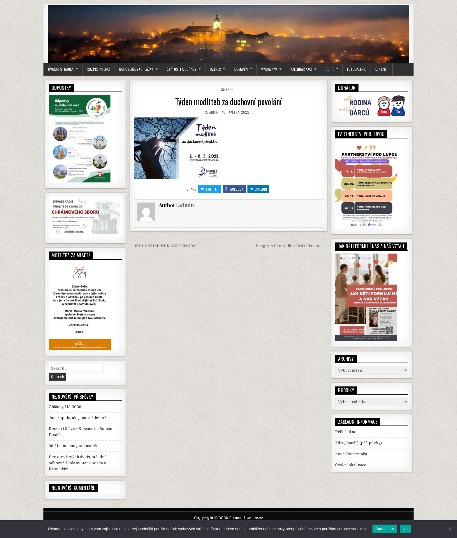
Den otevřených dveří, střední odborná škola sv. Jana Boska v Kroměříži (77, 463)
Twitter (210, 189)
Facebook (234, 189)
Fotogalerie (356, 69)
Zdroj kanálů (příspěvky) (358, 443)
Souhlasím (384, 529)
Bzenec (215, 69)
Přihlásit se (345, 432)
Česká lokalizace (350, 465)
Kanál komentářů (351, 454)
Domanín (241, 69)
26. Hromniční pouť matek (73, 446)
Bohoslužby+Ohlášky (136, 69)
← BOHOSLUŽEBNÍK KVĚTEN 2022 (164, 246)
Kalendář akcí (301, 69)
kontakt (381, 69)
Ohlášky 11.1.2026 (65, 407)
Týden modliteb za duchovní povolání (228, 102)
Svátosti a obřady (181, 69)
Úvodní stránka (60, 69)
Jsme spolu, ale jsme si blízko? (77, 418)
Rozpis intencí (98, 69)
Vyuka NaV (269, 69)
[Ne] (450, 529)
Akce (229, 89)
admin (213, 112)
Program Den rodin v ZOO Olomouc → (291, 246)
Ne (405, 529)
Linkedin (258, 189)
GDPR (330, 69)
